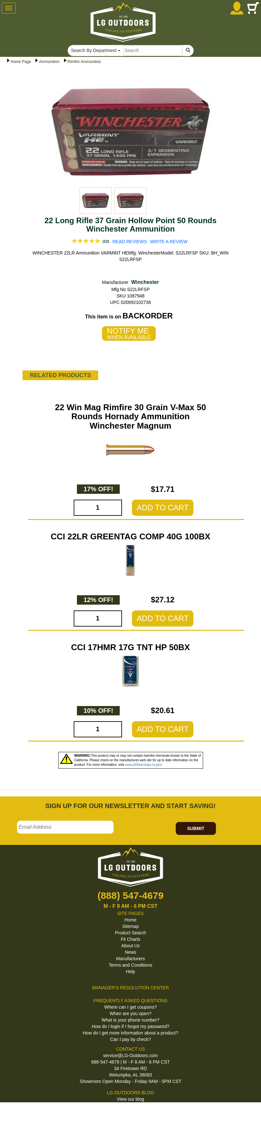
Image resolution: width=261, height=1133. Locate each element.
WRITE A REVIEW (169, 241)
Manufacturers (130, 958)
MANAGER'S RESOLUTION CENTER (130, 987)
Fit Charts (130, 939)
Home (130, 919)
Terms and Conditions (130, 965)
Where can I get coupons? (130, 1007)
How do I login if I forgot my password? (130, 1026)
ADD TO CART (163, 507)
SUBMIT (195, 828)
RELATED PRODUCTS (60, 375)
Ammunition (49, 61)
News (130, 952)
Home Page (21, 61)
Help (130, 971)
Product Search (130, 932)
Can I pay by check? (130, 1039)
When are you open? (131, 1013)
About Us (130, 945)
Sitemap (130, 926)
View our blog (130, 1099)
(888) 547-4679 (130, 895)
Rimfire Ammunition (84, 61)
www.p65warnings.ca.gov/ (143, 764)
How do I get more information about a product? (130, 1032)
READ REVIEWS (129, 241)
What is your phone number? (131, 1020)
